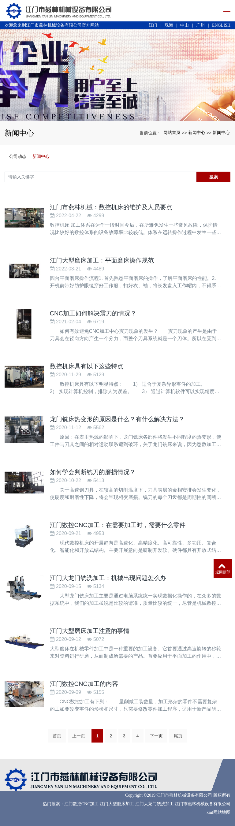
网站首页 (172, 132)
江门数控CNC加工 (81, 804)
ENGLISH (221, 25)
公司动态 (17, 156)
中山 (184, 25)
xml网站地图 (218, 812)
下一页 (156, 738)
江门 (153, 25)
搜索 (213, 176)
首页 (57, 738)
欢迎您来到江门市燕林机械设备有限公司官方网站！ (54, 25)
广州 (200, 25)
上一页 (78, 738)
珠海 (169, 25)
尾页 (178, 738)
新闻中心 (196, 132)
